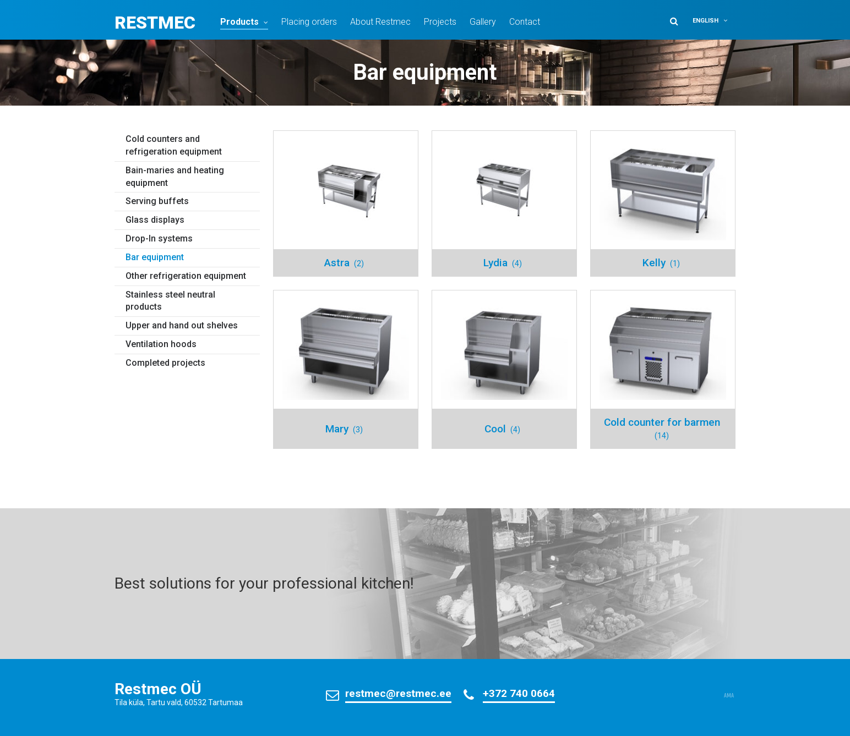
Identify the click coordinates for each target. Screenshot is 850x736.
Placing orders (309, 22)
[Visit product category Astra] (345, 203)
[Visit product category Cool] (504, 369)
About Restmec (380, 22)
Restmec (155, 22)
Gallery (483, 22)
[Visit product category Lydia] (504, 203)
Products (239, 22)
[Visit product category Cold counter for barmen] (662, 369)
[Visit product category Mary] (345, 369)
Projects (440, 22)
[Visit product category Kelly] (662, 203)
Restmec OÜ (158, 689)
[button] (712, 21)
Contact (524, 22)
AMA (729, 696)
